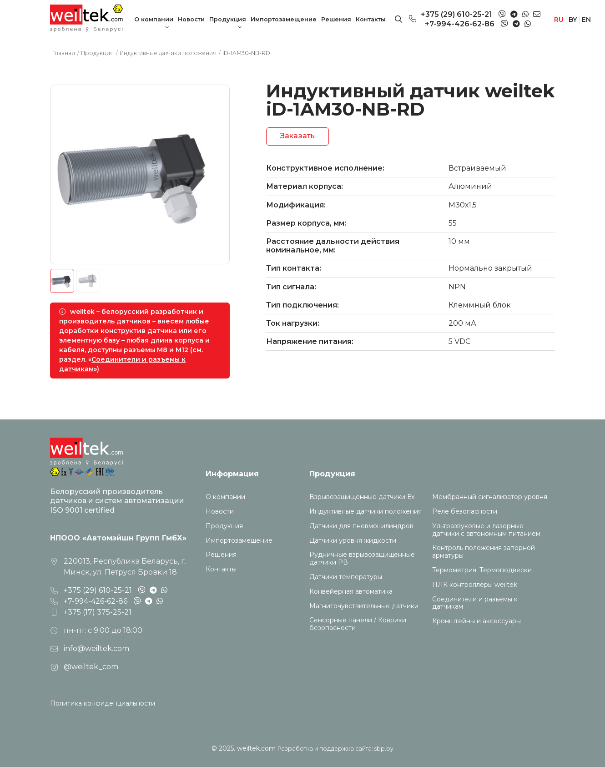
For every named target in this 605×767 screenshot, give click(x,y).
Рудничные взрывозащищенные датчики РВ (362, 558)
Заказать (297, 135)
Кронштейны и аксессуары (476, 621)
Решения (336, 19)
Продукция (227, 19)
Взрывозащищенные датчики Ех (361, 497)
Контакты (371, 19)
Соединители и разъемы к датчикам (475, 603)
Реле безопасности (464, 511)
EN (586, 19)
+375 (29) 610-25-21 (456, 14)
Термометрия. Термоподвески (482, 570)
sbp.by (383, 748)
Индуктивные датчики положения (365, 511)
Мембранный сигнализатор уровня (489, 497)
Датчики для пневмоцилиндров (361, 526)
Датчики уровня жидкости (352, 541)
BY (573, 19)
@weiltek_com (91, 666)
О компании (153, 19)
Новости (191, 19)
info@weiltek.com (96, 648)
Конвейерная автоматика (351, 591)
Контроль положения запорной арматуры (483, 552)
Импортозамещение (284, 19)
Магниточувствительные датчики (363, 606)
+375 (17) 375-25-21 (97, 612)
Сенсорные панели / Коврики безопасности (357, 624)
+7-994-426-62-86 (459, 24)
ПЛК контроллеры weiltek (474, 585)
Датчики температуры (345, 577)
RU (559, 19)
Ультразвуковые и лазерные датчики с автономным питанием (486, 530)
